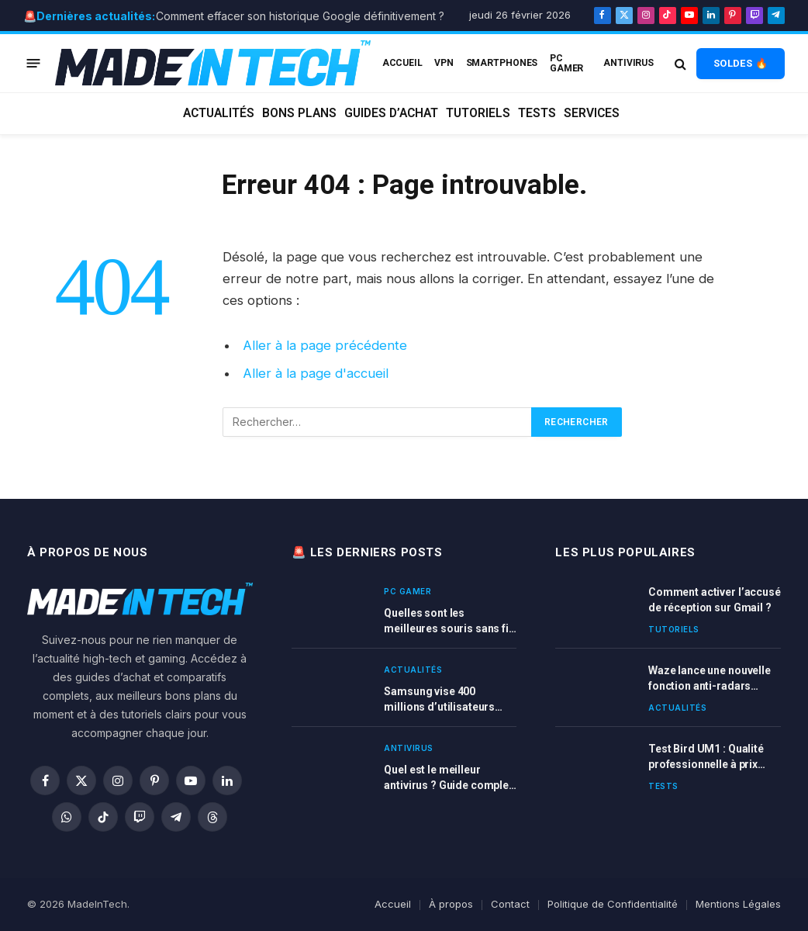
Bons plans (299, 113)
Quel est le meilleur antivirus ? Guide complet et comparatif (448, 778)
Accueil (393, 904)
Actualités (218, 113)
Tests (537, 113)
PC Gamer (566, 63)
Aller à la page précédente (325, 345)
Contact (510, 904)
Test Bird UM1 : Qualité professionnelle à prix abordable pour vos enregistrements (706, 757)
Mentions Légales (738, 904)
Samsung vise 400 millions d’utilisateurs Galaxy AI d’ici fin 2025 (440, 700)
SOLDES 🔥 (740, 63)
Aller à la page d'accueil (315, 373)
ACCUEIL (402, 62)
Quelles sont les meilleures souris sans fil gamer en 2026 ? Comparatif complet (447, 621)
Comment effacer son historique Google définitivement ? (300, 15)
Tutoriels (478, 113)
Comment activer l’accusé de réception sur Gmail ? (714, 600)
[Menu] (33, 63)
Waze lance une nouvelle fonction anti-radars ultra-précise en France (709, 679)
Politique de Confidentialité (612, 904)
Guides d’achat (391, 113)
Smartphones (502, 62)
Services (592, 113)
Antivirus (628, 62)
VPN (444, 62)
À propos (451, 904)
